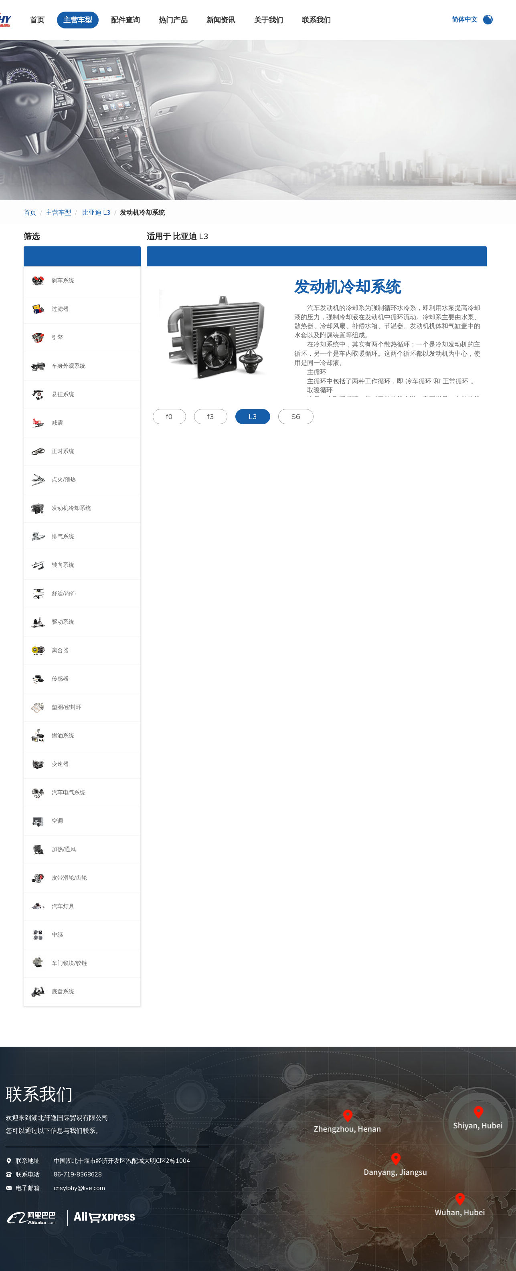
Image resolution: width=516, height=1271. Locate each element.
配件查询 (125, 19)
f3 (210, 416)
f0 (169, 416)
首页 (37, 19)
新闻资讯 (220, 19)
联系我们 (316, 19)
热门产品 (173, 19)
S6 (295, 416)
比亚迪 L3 (96, 212)
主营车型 (77, 19)
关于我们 (268, 19)
